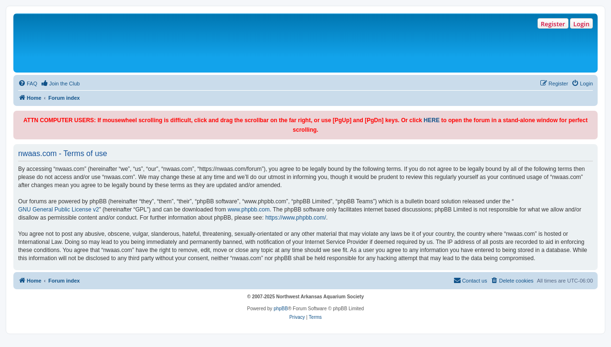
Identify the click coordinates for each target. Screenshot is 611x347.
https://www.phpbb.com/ (295, 217)
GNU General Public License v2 (58, 209)
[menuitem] (27, 83)
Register (553, 24)
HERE (432, 120)
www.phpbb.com (249, 209)
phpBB (281, 308)
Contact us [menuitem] (470, 280)
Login (581, 24)
